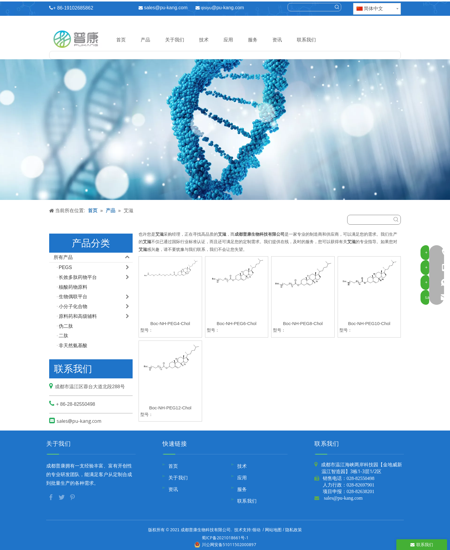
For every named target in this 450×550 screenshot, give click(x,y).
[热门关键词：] (337, 7)
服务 (252, 39)
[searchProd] (310, 7)
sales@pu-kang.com (165, 7)
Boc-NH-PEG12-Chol (170, 407)
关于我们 (174, 39)
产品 (145, 39)
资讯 (277, 39)
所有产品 (93, 257)
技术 (204, 39)
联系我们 (306, 39)
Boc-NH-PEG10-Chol (369, 323)
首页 (121, 39)
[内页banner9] (225, 129)
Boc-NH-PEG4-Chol (170, 323)
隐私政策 (293, 529)
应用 (228, 39)
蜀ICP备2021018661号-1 (225, 537)
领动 (256, 529)
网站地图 (273, 529)
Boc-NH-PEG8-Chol (303, 323)
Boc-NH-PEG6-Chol (236, 323)
